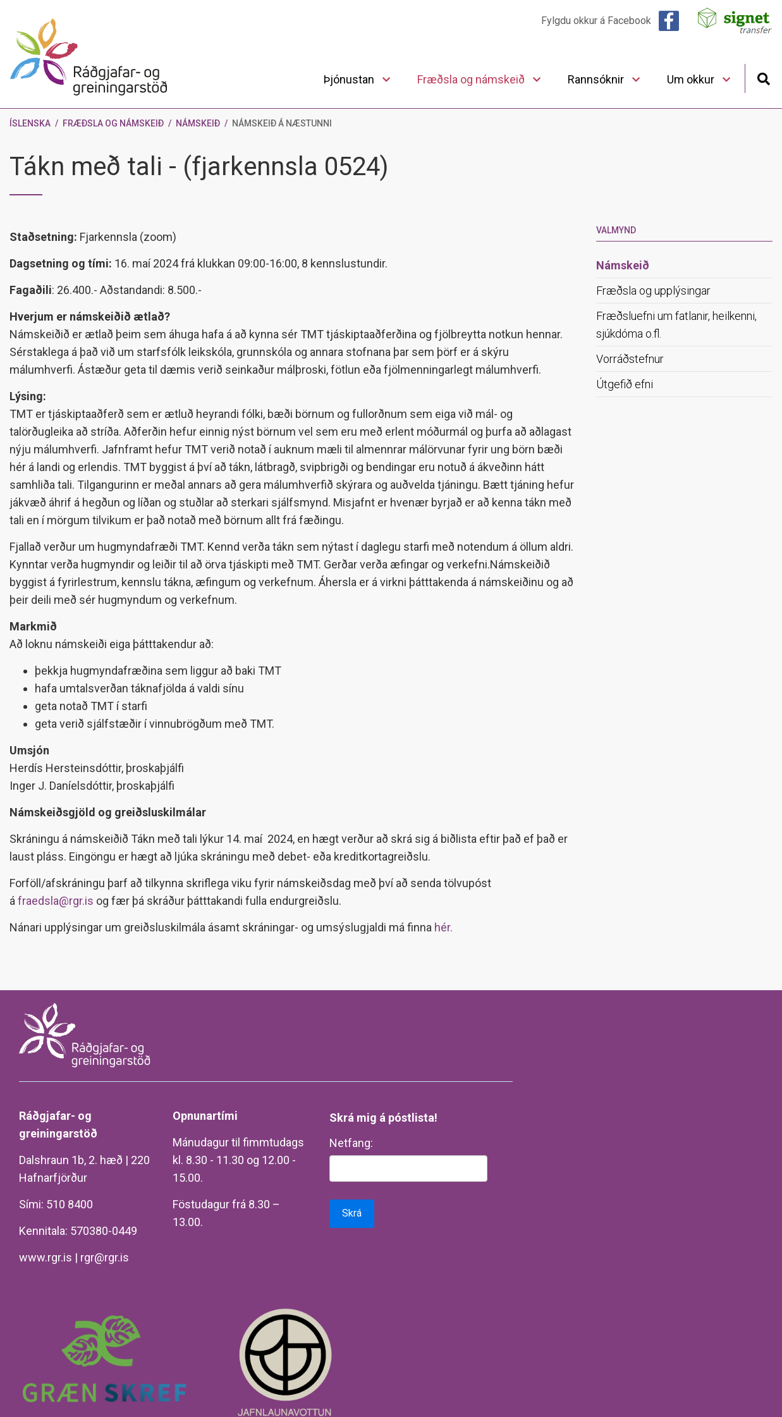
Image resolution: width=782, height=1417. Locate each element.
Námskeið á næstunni (282, 123)
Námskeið (198, 123)
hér (442, 927)
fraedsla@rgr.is (56, 900)
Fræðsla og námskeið (113, 123)
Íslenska (30, 123)
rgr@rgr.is (104, 1257)
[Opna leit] (763, 77)
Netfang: (351, 1143)
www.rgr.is (45, 1257)
